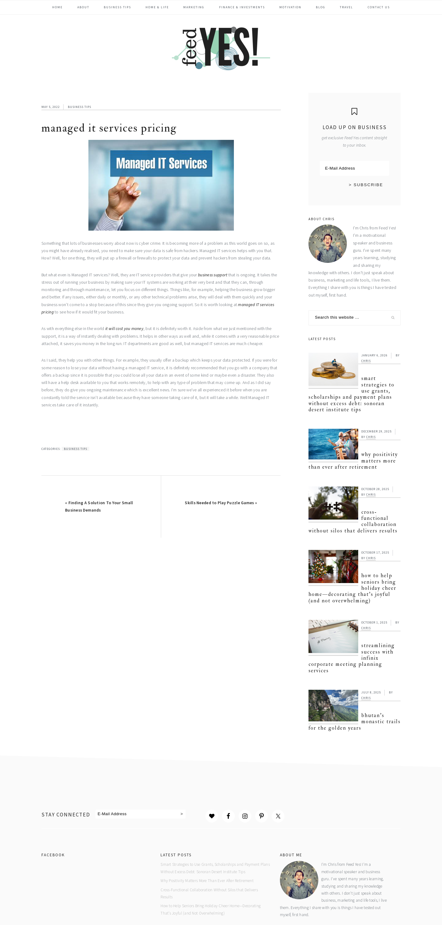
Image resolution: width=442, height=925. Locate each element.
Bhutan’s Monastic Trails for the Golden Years (352, 669)
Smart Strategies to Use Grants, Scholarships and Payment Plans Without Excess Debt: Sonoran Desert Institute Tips (353, 385)
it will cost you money (124, 328)
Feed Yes (221, 47)
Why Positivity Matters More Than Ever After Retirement (346, 449)
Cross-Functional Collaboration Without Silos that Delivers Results (352, 500)
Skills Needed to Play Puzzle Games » (221, 502)
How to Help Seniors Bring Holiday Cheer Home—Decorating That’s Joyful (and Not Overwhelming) (354, 555)
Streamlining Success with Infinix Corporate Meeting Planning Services (354, 614)
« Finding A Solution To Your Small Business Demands (99, 506)
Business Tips (79, 107)
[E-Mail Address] (354, 168)
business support (212, 275)
